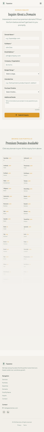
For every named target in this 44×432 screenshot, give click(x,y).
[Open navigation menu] (41, 3)
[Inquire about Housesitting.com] (32, 191)
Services (5, 379)
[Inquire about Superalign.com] (11, 161)
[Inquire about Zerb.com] (11, 213)
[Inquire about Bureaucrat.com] (11, 206)
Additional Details (10, 97)
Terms (25, 425)
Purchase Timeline (10, 88)
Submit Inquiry (22, 115)
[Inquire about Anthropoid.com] (32, 161)
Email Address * (9, 52)
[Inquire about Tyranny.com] (32, 183)
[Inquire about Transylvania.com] (32, 168)
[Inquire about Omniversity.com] (11, 198)
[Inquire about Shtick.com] (11, 183)
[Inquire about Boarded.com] (32, 206)
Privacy (19, 425)
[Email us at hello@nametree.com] (4, 412)
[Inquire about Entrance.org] (32, 213)
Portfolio (5, 383)
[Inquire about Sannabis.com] (11, 220)
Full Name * (8, 43)
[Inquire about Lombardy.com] (11, 168)
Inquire (4, 395)
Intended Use (9, 79)
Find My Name (6, 392)
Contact (4, 399)
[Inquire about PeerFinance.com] (32, 176)
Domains (5, 389)
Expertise (5, 386)
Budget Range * (9, 70)
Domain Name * (9, 34)
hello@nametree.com (10, 408)
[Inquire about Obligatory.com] (11, 191)
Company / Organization (12, 61)
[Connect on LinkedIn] (8, 412)
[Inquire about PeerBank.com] (11, 176)
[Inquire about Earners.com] (32, 198)
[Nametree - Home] (7, 2)
